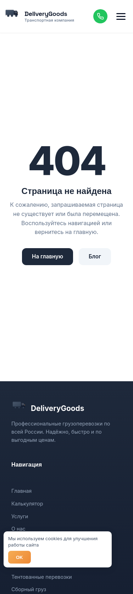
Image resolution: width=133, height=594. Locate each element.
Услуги (19, 516)
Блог (95, 256)
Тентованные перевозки (41, 577)
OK (19, 557)
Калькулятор (27, 504)
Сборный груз (28, 589)
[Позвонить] (100, 16)
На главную (47, 256)
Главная (21, 491)
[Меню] (121, 16)
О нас (18, 529)
